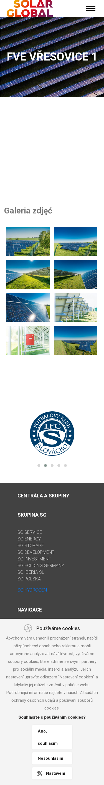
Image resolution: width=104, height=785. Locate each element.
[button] (38, 465)
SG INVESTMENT (34, 559)
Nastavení (55, 773)
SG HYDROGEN (32, 590)
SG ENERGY (29, 539)
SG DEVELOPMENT (35, 552)
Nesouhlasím (50, 758)
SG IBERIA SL (30, 572)
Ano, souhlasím (48, 737)
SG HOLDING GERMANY (40, 565)
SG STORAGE (30, 545)
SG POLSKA (29, 579)
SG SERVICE (29, 532)
